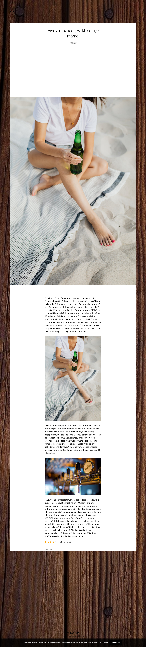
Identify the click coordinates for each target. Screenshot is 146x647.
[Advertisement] (73, 73)
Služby (74, 43)
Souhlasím (116, 642)
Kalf (12, 11)
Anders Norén (77, 636)
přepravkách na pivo (74, 515)
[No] (143, 643)
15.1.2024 (49, 549)
